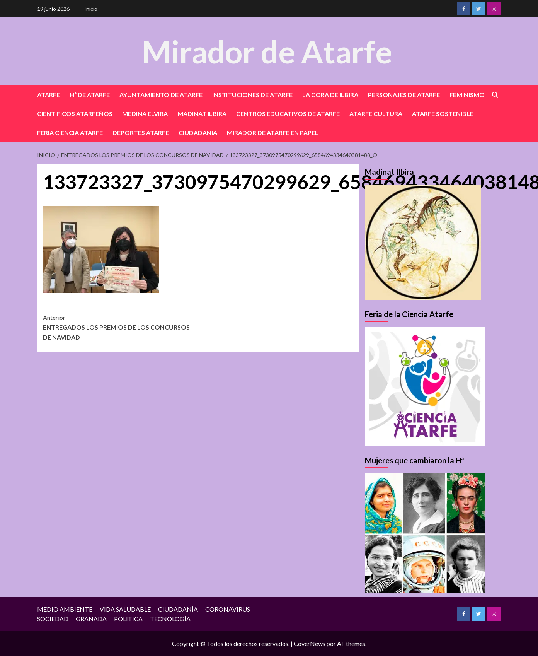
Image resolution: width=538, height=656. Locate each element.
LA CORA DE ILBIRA (330, 94)
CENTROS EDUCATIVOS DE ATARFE (288, 113)
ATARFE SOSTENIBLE (442, 113)
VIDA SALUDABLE (125, 609)
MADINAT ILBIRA (201, 113)
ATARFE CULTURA (375, 113)
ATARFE (48, 94)
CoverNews (309, 643)
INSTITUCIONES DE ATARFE (252, 94)
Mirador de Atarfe (267, 50)
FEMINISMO (467, 94)
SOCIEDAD (52, 618)
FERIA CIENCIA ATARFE (70, 132)
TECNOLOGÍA (170, 618)
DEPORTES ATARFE (140, 132)
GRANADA (91, 618)
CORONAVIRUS (227, 609)
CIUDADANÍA (198, 132)
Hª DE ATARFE (90, 94)
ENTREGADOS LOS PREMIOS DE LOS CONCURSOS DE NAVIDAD (120, 327)
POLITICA (128, 618)
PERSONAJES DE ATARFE (404, 94)
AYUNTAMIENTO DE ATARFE (161, 94)
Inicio (90, 8)
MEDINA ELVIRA (145, 113)
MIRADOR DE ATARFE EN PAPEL (272, 132)
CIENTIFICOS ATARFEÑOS (74, 113)
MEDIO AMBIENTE (64, 609)
